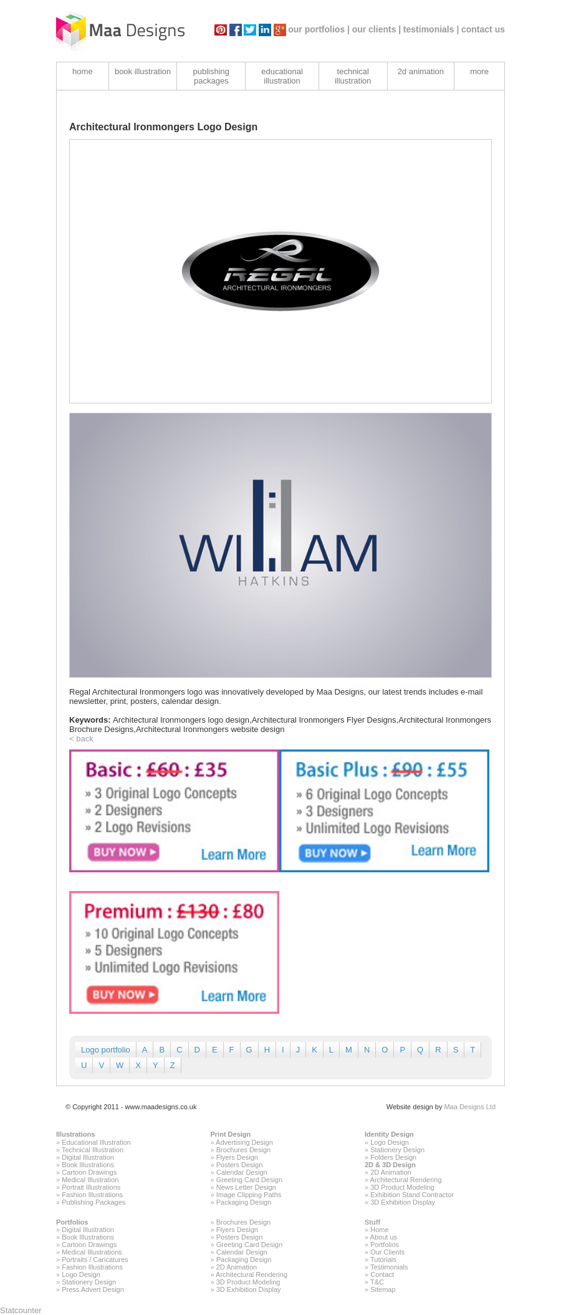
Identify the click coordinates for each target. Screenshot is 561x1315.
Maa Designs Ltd (470, 1106)
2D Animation (390, 1172)
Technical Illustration (92, 1150)
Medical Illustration (90, 1179)
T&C (377, 1282)
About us (383, 1237)
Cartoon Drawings (89, 1172)
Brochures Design (243, 1150)
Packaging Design (244, 1202)
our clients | (376, 29)
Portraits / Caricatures (95, 1259)
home (82, 71)
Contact (382, 1274)
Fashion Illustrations (92, 1194)
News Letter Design (246, 1187)
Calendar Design (241, 1172)
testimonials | (431, 29)
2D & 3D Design (390, 1164)
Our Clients (387, 1252)
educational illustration (282, 76)
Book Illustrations (88, 1164)
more (479, 71)
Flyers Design (237, 1157)
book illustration (143, 71)
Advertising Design (244, 1142)
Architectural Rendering (406, 1179)
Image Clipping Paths (249, 1194)
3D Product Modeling (402, 1187)
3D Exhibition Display (402, 1202)
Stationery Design (397, 1150)
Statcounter (21, 1310)
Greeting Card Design (249, 1179)
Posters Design (239, 1164)
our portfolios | (319, 29)
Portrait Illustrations (91, 1187)
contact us (483, 29)
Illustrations (75, 1134)
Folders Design (393, 1157)
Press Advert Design (93, 1289)
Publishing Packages (93, 1202)
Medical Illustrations (92, 1252)
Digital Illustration (88, 1157)
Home (379, 1229)
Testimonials (389, 1267)
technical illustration (353, 76)
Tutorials (383, 1259)
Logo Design (389, 1142)
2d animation (421, 71)
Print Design (231, 1134)
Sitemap (382, 1289)
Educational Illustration (96, 1142)
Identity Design (389, 1134)
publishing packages (211, 76)
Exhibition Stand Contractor (412, 1194)
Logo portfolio (105, 1049)
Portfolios (72, 1222)
